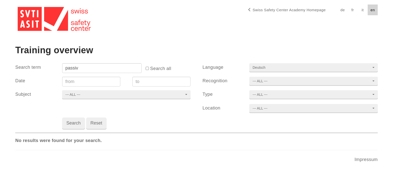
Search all (158, 68)
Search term (28, 67)
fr (352, 10)
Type (208, 94)
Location (211, 108)
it (363, 10)
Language (213, 67)
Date (20, 80)
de (342, 10)
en (372, 10)
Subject (23, 94)
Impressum (366, 159)
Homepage (287, 10)
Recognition (215, 80)
